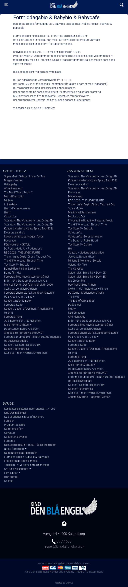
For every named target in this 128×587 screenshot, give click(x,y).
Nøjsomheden (76, 312)
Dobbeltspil (74, 304)
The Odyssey (75, 268)
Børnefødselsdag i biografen (20, 452)
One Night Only (76, 316)
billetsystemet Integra (71, 571)
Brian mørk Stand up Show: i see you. (26, 280)
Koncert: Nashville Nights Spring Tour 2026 (29, 228)
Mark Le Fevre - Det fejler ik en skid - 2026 (28, 284)
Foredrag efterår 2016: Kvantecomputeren (29, 292)
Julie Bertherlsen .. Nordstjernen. (23, 320)
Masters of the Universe (82, 212)
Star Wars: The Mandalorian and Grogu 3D (28, 224)
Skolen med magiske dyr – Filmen (88, 288)
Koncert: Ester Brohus (17, 348)
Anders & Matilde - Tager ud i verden (89, 396)
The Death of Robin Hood (83, 240)
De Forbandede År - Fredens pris (23, 248)
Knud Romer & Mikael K (18, 324)
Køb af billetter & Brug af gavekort (24, 416)
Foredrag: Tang (13, 316)
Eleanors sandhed (14, 232)
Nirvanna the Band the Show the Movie (90, 220)
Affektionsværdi (13, 188)
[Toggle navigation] (6, 5)
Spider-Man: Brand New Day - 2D (87, 272)
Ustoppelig (10, 184)
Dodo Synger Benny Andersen (21, 328)
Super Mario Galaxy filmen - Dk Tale (25, 176)
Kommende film (13, 428)
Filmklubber (11, 472)
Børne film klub (13, 272)
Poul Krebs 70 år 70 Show (19, 296)
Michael (8, 200)
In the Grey (10, 204)
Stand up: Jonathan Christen (20, 288)
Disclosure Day (77, 216)
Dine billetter (11, 476)
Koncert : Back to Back (17, 300)
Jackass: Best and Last (81, 256)
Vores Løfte (75, 232)
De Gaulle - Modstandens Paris (86, 292)
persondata (73, 563)
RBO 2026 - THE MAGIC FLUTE (22, 252)
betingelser (58, 563)
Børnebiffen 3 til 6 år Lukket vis (22, 268)
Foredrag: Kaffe (13, 304)
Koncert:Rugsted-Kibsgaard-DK (22, 344)
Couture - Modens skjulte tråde (86, 252)
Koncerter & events (15, 436)
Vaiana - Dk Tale (77, 264)
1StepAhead (96, 571)
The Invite (74, 296)
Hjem (7, 212)
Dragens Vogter (13, 180)
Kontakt (8, 480)
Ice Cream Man (77, 280)
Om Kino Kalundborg (16, 468)
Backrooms (75, 196)
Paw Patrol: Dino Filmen (82, 284)
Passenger (10, 240)
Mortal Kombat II (14, 196)
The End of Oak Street (81, 300)
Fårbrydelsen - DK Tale (17, 244)
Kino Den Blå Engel (64, 5)
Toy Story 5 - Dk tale (80, 244)
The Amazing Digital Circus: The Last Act (27, 256)
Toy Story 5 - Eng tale (16, 264)
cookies (85, 563)
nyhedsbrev (45, 563)
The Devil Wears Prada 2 (18, 192)
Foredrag (9, 440)
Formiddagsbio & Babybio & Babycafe (26, 456)
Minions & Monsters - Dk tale (84, 260)
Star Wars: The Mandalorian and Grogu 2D (28, 220)
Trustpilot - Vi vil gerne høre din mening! (26, 464)
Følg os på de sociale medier (21, 460)
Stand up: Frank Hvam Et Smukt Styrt (25, 352)
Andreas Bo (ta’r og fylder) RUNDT (24, 332)
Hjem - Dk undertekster (17, 208)
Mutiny (72, 308)
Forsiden (9, 420)
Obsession (10, 216)
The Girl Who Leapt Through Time (23, 260)
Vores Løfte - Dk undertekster (85, 236)
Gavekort (9, 432)
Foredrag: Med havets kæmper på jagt (26, 276)
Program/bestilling (15, 424)
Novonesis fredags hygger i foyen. (24, 236)
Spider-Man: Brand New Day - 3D (87, 276)
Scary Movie (75, 208)
